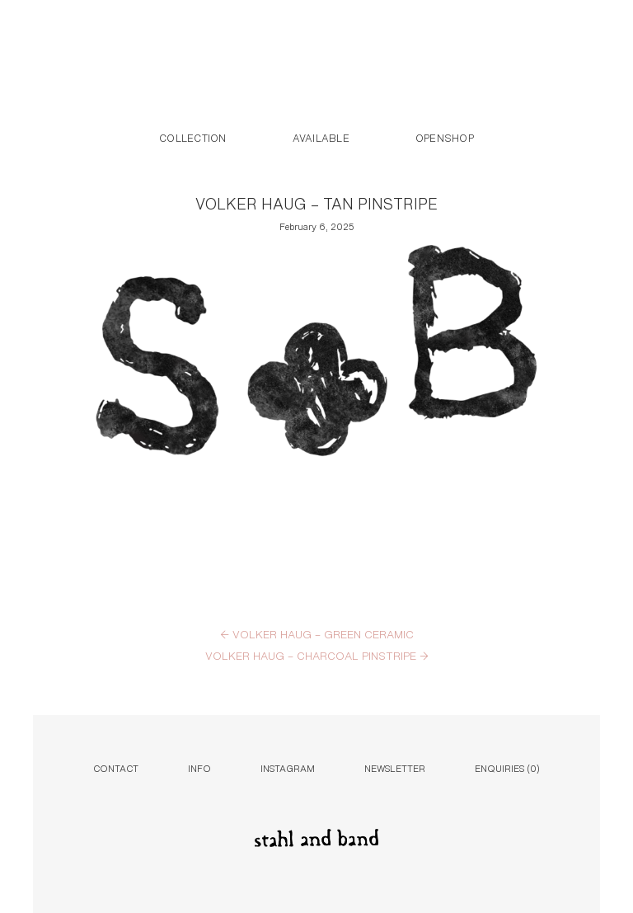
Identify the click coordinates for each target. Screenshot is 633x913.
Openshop (444, 137)
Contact (115, 767)
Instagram (287, 767)
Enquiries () (507, 767)
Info (199, 767)
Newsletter (394, 767)
